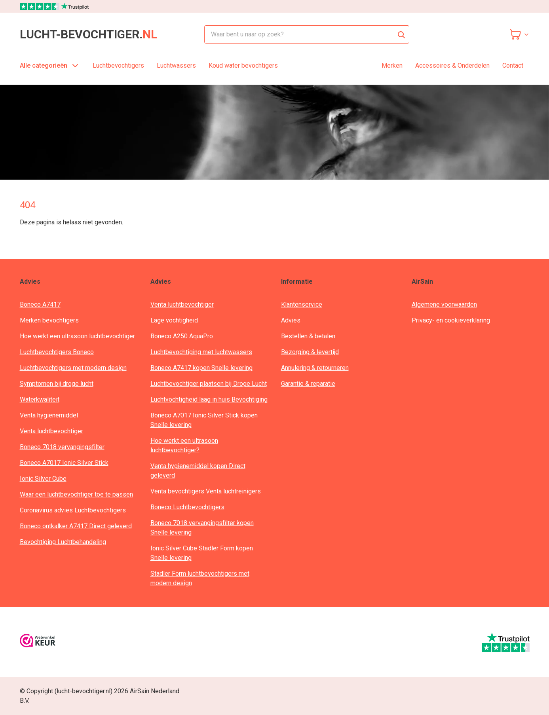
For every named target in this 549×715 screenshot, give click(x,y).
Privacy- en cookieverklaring (451, 320)
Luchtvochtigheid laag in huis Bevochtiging (209, 399)
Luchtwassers (176, 65)
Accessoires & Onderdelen (452, 65)
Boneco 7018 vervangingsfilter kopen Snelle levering (202, 527)
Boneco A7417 (40, 304)
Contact (512, 65)
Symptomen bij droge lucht (56, 383)
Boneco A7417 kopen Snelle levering (201, 368)
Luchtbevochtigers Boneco (57, 352)
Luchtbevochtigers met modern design (73, 368)
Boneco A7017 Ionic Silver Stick (64, 463)
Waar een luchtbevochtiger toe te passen (76, 494)
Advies (290, 320)
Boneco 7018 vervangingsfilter (62, 447)
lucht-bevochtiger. (88, 34)
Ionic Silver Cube (43, 478)
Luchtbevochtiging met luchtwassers (201, 352)
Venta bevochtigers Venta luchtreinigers (205, 491)
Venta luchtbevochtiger (51, 431)
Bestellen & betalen (308, 336)
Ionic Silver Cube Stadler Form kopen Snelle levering (201, 552)
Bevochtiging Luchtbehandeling (63, 542)
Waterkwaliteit (39, 399)
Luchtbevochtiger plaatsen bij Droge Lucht (208, 383)
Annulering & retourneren (315, 368)
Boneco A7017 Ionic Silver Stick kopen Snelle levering (204, 420)
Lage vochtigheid (174, 320)
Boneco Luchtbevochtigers (187, 507)
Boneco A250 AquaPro (181, 336)
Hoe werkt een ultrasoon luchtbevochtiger (77, 336)
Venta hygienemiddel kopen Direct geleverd (197, 470)
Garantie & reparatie (308, 383)
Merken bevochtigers (49, 320)
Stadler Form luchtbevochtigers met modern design (199, 578)
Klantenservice (301, 304)
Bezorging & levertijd (310, 352)
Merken (392, 65)
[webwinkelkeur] (37, 642)
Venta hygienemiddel (49, 415)
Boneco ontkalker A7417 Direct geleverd (76, 526)
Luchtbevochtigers (118, 65)
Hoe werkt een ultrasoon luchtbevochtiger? (184, 445)
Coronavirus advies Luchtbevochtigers (73, 510)
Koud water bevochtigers (243, 65)
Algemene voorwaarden (444, 304)
